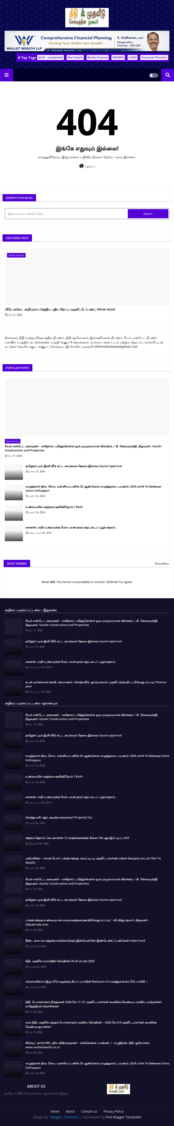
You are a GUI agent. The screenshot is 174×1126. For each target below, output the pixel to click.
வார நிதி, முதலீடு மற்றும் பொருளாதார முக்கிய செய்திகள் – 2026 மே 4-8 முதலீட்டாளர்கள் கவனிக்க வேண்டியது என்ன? (91, 1024)
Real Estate (75, 57)
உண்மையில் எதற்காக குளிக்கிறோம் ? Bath (54, 507)
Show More (162, 564)
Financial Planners (154, 57)
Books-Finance (97, 57)
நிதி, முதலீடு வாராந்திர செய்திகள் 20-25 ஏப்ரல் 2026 (59, 961)
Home (55, 1111)
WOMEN (118, 57)
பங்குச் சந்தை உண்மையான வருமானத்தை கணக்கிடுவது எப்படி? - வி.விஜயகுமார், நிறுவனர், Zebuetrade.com (87, 922)
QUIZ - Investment (50, 57)
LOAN (132, 57)
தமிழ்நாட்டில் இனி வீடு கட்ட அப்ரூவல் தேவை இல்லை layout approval (74, 466)
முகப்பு (87, 166)
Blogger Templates (65, 1117)
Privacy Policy (114, 1111)
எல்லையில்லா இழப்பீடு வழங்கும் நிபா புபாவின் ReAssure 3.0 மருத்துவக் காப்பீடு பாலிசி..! (86, 981)
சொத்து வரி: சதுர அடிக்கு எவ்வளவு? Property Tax (58, 817)
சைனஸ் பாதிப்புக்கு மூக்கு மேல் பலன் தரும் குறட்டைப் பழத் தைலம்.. (71, 527)
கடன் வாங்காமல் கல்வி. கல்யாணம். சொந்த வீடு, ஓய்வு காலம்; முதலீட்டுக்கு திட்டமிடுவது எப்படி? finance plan (95, 684)
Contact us (89, 1111)
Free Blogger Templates (123, 1117)
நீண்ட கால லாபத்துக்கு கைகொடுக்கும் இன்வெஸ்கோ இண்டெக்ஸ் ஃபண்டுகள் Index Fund (85, 940)
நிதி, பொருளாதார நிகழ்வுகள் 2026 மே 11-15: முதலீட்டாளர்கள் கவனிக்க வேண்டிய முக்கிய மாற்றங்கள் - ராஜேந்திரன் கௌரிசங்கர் (94, 1004)
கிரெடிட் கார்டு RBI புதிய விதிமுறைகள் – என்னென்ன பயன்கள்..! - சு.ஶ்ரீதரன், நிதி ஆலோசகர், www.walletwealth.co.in (87, 1045)
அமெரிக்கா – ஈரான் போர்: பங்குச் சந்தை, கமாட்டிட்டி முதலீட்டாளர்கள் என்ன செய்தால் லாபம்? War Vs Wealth (93, 860)
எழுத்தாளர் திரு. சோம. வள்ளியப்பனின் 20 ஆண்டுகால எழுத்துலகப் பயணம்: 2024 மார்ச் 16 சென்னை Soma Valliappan (93, 488)
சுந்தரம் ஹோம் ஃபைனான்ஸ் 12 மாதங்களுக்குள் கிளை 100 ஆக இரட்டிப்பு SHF (77, 838)
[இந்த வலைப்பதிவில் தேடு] (67, 213)
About (70, 1111)
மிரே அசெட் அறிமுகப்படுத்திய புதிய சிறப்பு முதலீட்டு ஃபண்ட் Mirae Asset (60, 309)
